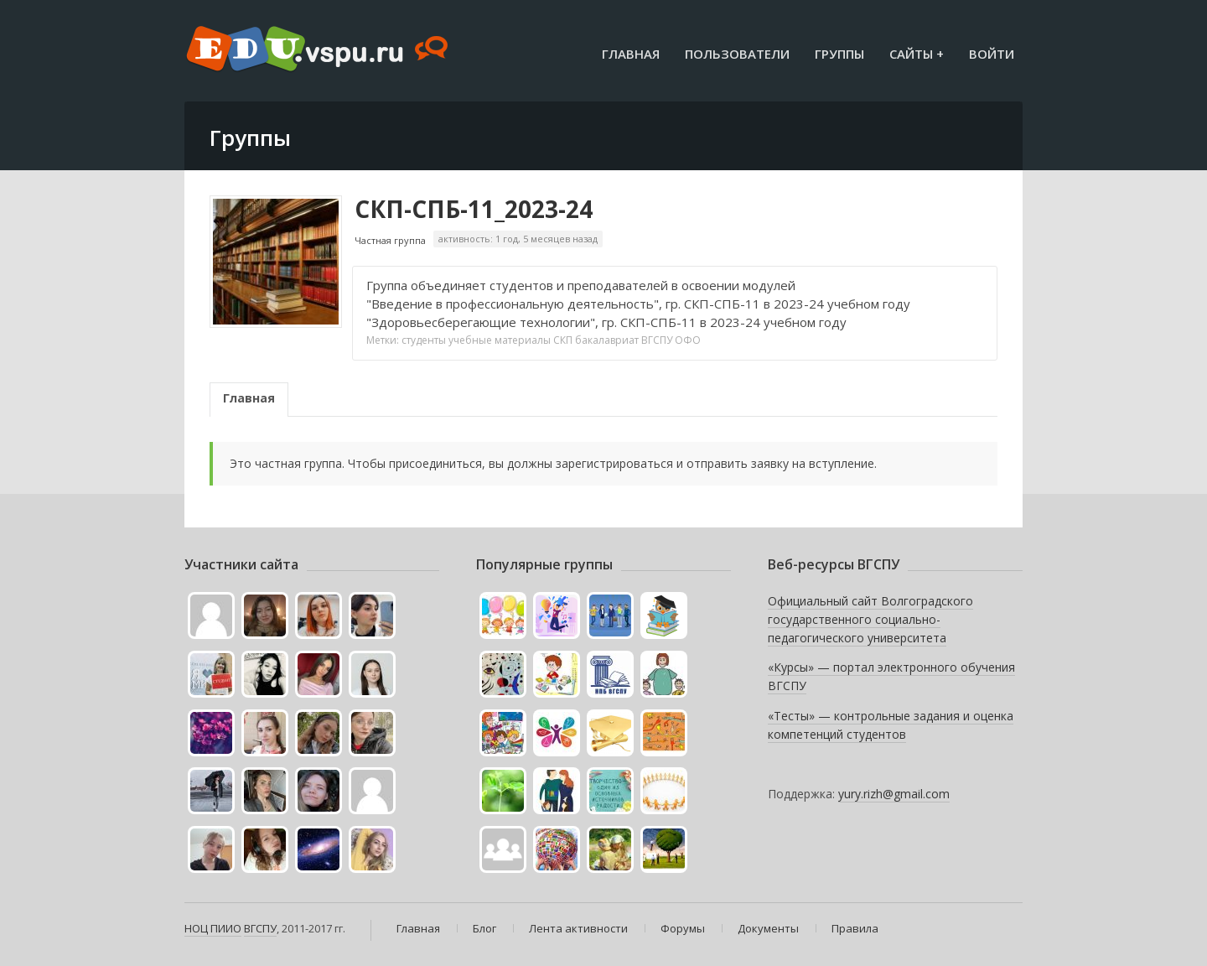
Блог (484, 928)
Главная (631, 53)
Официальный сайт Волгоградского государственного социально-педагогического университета (870, 619)
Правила (854, 928)
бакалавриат (607, 340)
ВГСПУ (656, 340)
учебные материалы (499, 340)
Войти (991, 53)
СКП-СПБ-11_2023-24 (474, 209)
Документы (768, 928)
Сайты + (916, 53)
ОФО (688, 340)
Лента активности (578, 928)
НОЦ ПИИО (212, 928)
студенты (423, 340)
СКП (562, 340)
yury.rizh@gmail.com (894, 794)
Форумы (682, 928)
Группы (839, 53)
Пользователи (737, 53)
